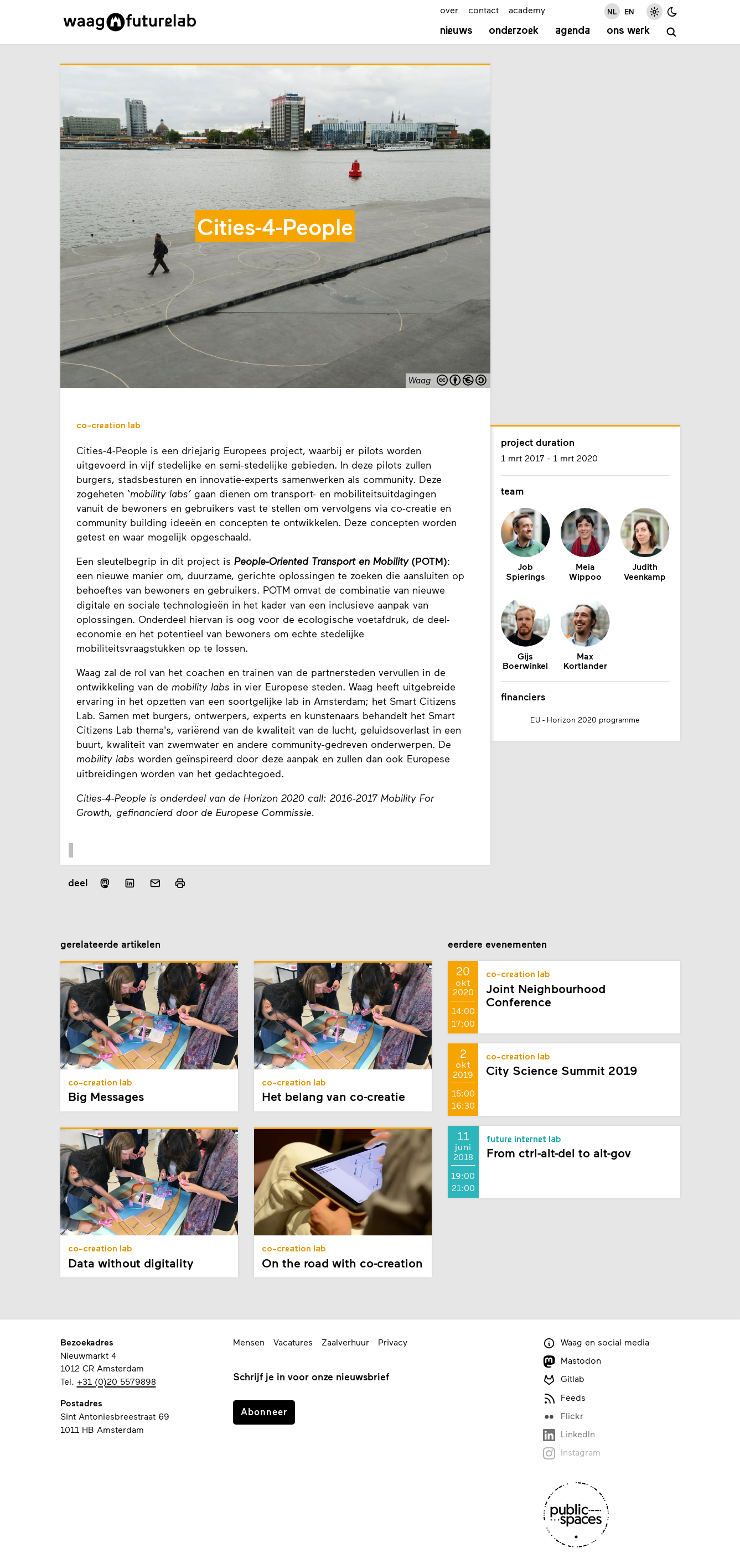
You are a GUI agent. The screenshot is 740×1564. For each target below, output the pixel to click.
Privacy (392, 1342)
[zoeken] (671, 32)
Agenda (572, 31)
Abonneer (264, 1411)
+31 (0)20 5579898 (116, 1381)
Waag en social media (596, 1343)
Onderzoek (514, 31)
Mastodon (572, 1361)
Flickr (563, 1416)
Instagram (572, 1453)
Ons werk (628, 31)
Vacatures (293, 1342)
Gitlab (564, 1379)
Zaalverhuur (345, 1342)
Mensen (249, 1342)
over (449, 9)
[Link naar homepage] (129, 22)
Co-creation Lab (108, 426)
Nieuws (456, 31)
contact (483, 9)
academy (527, 9)
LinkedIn (569, 1434)
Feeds (564, 1398)
